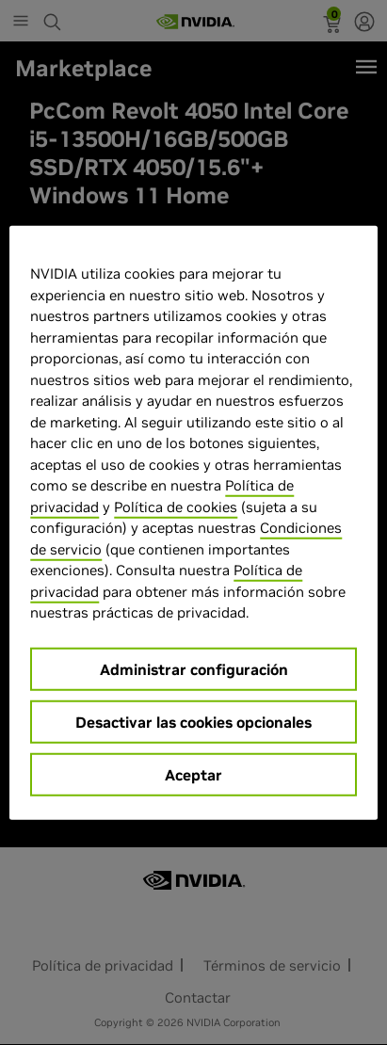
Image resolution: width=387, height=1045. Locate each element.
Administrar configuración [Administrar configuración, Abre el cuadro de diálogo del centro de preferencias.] (194, 668)
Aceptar (193, 773)
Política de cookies (175, 506)
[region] (193, 523)
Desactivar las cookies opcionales (193, 721)
